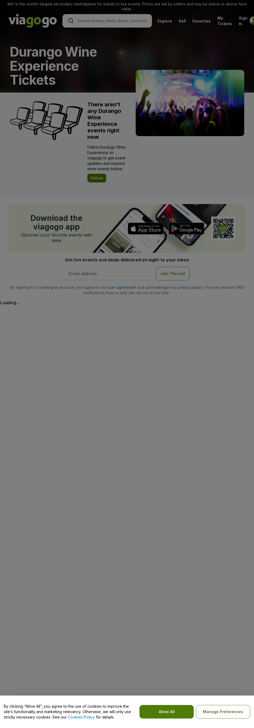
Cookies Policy (81, 717)
